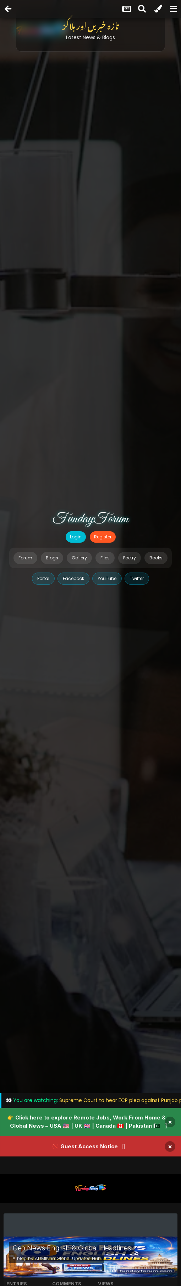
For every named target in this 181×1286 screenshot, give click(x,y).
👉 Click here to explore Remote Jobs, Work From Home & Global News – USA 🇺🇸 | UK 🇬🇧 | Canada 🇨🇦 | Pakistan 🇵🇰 (86, 1121)
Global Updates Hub (78, 1258)
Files (105, 558)
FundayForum (90, 519)
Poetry (129, 558)
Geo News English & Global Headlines (71, 1248)
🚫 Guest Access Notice (85, 1146)
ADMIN (42, 1258)
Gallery (79, 558)
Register (102, 537)
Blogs (52, 558)
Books (156, 558)
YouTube (107, 578)
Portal (43, 578)
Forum (25, 558)
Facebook (73, 578)
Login (76, 537)
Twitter (137, 578)
